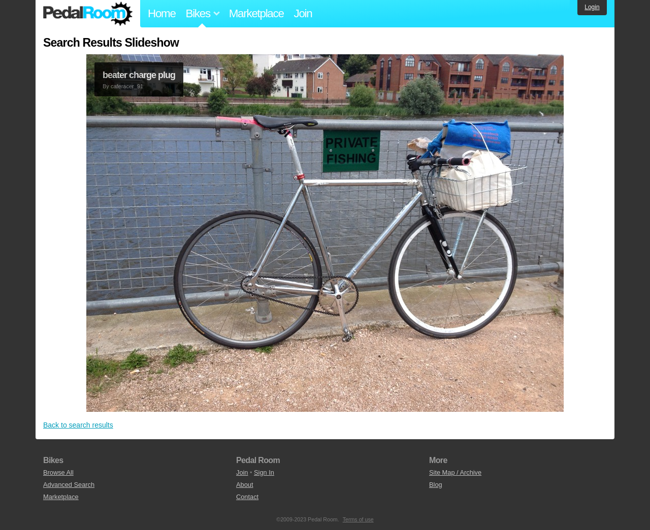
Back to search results (78, 425)
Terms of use (358, 519)
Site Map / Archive (455, 472)
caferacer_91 (127, 86)
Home (162, 13)
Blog (435, 484)
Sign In (264, 472)
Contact (247, 497)
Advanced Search (68, 484)
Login (591, 7)
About (244, 484)
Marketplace (256, 13)
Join (303, 13)
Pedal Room (88, 14)
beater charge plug (139, 75)
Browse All (58, 472)
